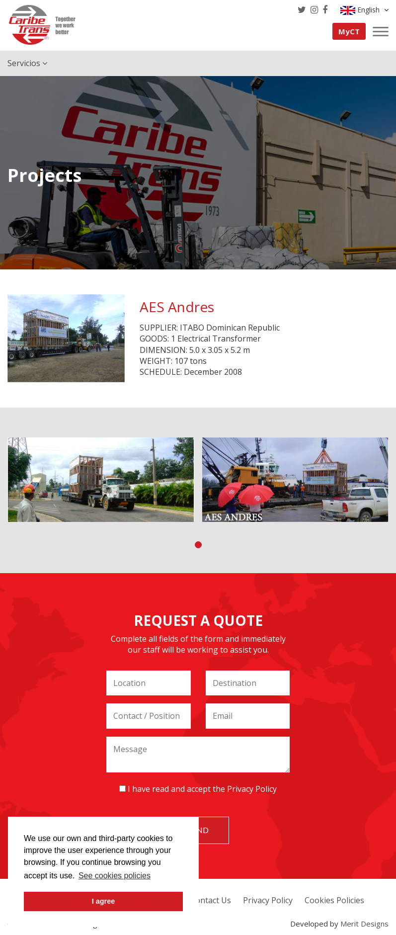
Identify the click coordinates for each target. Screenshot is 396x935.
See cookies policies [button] (115, 875)
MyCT (349, 31)
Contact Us (210, 900)
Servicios (27, 63)
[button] (198, 544)
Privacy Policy (252, 788)
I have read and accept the (198, 788)
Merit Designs (364, 924)
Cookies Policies (334, 900)
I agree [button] (103, 901)
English (364, 10)
